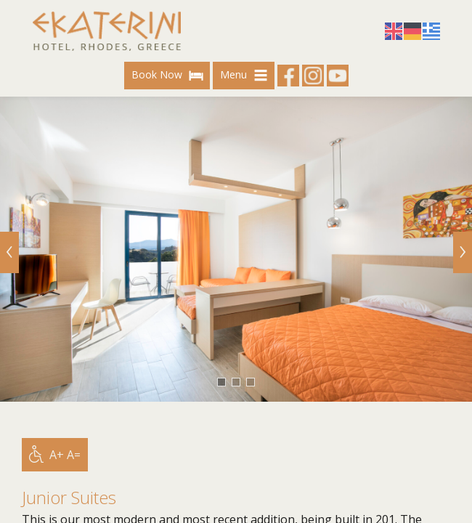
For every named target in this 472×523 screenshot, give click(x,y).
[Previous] (9, 252)
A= (74, 455)
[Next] (462, 252)
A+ (56, 455)
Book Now (169, 75)
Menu (246, 75)
